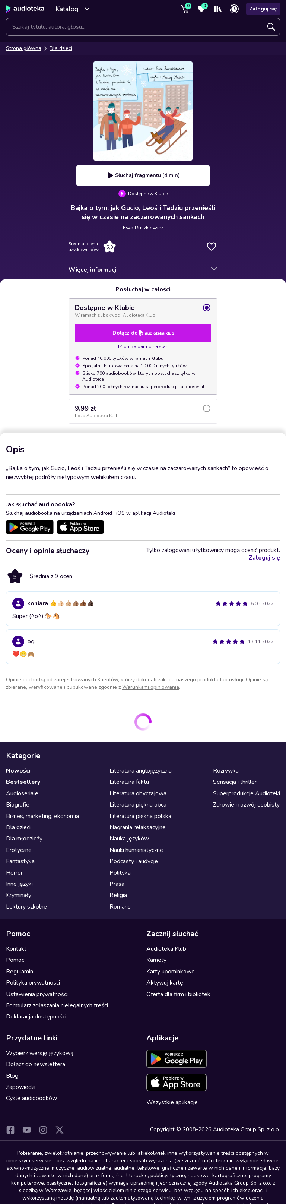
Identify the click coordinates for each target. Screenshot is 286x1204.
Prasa (116, 884)
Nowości (18, 771)
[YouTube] (26, 1129)
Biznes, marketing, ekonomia (42, 816)
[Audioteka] (25, 9)
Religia (118, 895)
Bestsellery (23, 782)
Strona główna (23, 48)
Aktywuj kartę (164, 983)
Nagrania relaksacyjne (137, 827)
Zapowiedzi (20, 1087)
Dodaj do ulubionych (211, 247)
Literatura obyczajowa (137, 793)
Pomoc (15, 960)
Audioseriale (22, 793)
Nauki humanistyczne (136, 850)
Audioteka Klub (166, 949)
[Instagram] (43, 1129)
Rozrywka (226, 771)
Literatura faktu (129, 782)
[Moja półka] (217, 8)
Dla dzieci (61, 48)
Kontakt (16, 949)
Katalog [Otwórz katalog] (72, 8)
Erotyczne (19, 850)
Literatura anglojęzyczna (140, 771)
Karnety (156, 960)
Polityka (120, 873)
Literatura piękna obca (137, 805)
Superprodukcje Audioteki (246, 793)
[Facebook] (10, 1129)
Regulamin (19, 971)
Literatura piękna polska (140, 816)
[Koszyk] (185, 8)
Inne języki (19, 884)
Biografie (17, 805)
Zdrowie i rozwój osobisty (246, 805)
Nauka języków (129, 838)
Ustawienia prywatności (37, 994)
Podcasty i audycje (133, 861)
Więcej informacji (93, 270)
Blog (12, 1076)
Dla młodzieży (24, 838)
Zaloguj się (263, 8)
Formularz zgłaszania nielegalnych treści (57, 1005)
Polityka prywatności (33, 983)
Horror (14, 873)
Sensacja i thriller (235, 782)
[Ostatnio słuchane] (234, 8)
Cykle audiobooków (31, 1098)
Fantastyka (20, 861)
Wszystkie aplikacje (172, 1102)
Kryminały (18, 895)
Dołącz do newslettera (35, 1064)
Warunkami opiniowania (150, 687)
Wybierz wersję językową (39, 1053)
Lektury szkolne (26, 907)
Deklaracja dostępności (36, 1017)
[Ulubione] (201, 8)
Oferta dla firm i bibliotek (178, 994)
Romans (120, 907)
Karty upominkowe (170, 971)
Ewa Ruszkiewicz (143, 227)
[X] (59, 1129)
